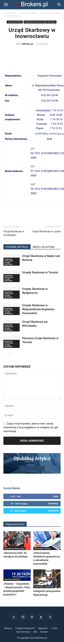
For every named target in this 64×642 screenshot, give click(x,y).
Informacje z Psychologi (44, 586)
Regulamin (43, 628)
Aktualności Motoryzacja (14, 548)
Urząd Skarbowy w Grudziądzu (13, 233)
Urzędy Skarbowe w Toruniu (40, 272)
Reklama (8, 628)
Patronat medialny (12, 579)
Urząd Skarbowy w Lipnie (46, 231)
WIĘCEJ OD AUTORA (43, 247)
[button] (5, 4)
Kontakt (44, 631)
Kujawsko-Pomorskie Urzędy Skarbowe (40, 22)
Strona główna (10, 12)
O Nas (54, 628)
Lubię (55, 496)
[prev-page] (5, 355)
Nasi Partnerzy (23, 631)
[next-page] (11, 355)
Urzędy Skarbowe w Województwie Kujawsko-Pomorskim (38, 309)
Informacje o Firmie (42, 548)
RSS (35, 631)
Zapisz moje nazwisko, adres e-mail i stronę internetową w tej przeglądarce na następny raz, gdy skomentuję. (30, 427)
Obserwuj (53, 503)
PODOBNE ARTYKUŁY (17, 247)
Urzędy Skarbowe (28, 12)
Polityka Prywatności (25, 628)
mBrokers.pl (27, 43)
